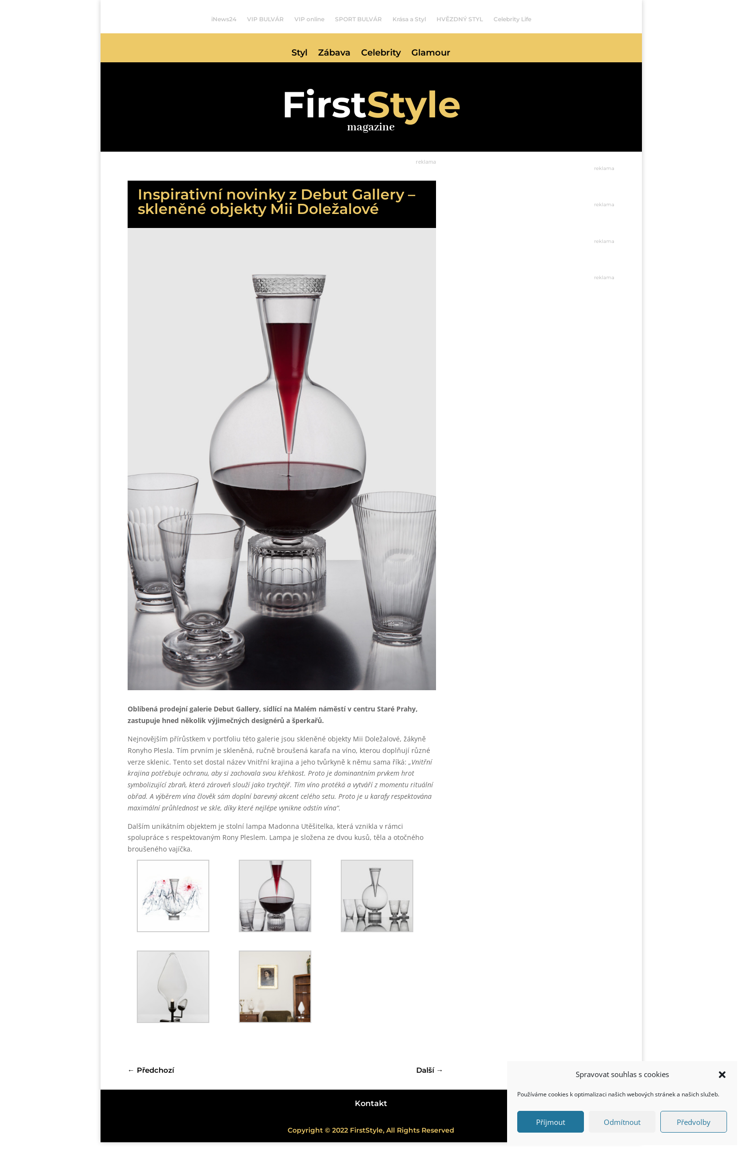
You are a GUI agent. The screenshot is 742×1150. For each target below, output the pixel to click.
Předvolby (694, 1122)
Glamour (431, 53)
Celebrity (381, 53)
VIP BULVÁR (265, 19)
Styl (299, 53)
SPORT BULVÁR (358, 19)
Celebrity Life (512, 19)
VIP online (309, 19)
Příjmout (550, 1122)
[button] (722, 1074)
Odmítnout (622, 1122)
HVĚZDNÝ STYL (459, 19)
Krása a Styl (409, 19)
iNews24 (223, 19)
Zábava (334, 53)
